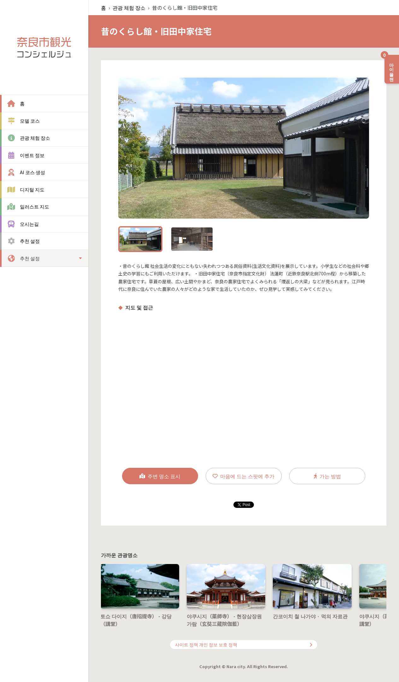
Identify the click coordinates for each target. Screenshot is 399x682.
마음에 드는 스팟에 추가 (243, 476)
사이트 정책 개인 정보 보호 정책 (243, 644)
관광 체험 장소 (129, 7)
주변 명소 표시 (159, 476)
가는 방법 (327, 476)
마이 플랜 (389, 67)
